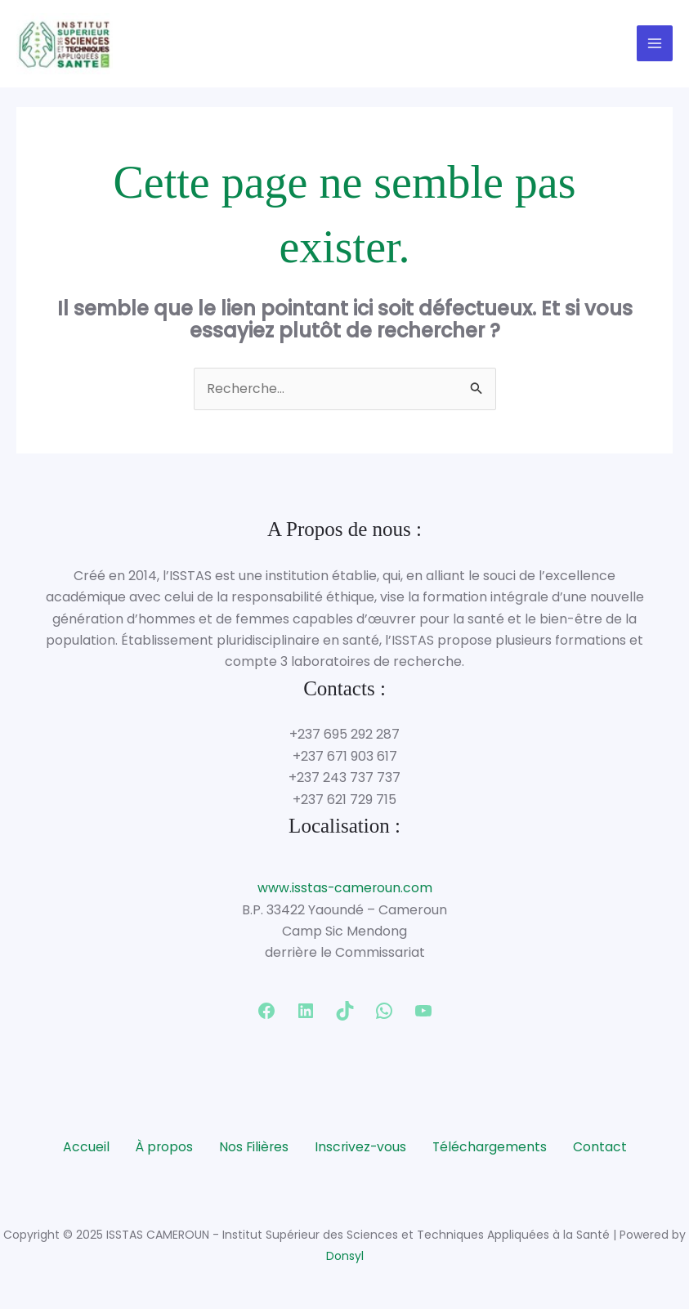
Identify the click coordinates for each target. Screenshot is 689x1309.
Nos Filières (253, 1148)
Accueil (83, 1148)
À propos (161, 1148)
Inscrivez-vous (361, 1148)
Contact (603, 1148)
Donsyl (345, 1257)
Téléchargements (492, 1148)
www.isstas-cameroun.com (345, 889)
